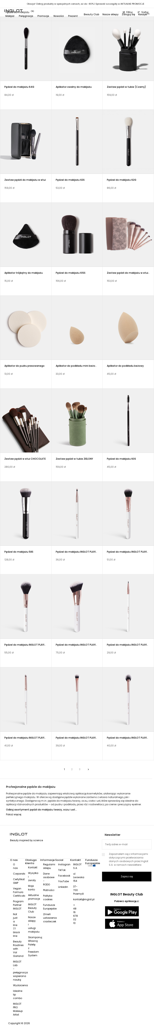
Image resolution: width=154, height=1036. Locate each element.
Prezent (73, 16)
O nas (15, 866)
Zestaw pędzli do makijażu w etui (25, 180)
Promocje (43, 16)
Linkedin (63, 887)
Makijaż (9, 16)
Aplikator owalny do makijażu (74, 87)
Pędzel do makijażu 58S (18, 551)
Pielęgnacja (26, 16)
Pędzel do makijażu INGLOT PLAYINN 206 (28, 737)
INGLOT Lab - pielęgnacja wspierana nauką (20, 970)
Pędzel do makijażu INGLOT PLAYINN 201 (79, 644)
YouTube (63, 881)
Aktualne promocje (34, 896)
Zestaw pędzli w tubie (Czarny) (126, 87)
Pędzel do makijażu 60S (121, 458)
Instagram (64, 864)
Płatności (48, 890)
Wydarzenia (20, 985)
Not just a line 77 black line (16, 925)
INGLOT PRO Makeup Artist (18, 1009)
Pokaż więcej (13, 814)
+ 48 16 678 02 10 (75, 914)
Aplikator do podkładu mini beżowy (77, 365)
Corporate (19, 873)
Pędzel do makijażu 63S (70, 180)
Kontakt (32, 867)
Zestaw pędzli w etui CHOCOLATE (25, 458)
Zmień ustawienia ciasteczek (50, 917)
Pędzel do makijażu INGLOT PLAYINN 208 (80, 551)
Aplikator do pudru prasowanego (24, 365)
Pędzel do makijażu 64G (19, 87)
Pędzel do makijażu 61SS (70, 273)
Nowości (59, 16)
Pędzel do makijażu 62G (121, 180)
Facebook (64, 875)
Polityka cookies (48, 897)
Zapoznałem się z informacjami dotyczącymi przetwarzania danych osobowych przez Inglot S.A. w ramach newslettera (127, 859)
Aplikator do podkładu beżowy (125, 365)
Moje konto (31, 887)
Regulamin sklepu (50, 866)
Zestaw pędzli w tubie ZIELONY (74, 458)
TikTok (62, 870)
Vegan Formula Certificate (19, 892)
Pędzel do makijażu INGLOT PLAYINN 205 (80, 737)
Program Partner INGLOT (18, 905)
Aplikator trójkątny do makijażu (23, 273)
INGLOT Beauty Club (32, 908)
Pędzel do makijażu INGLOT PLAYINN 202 (28, 644)
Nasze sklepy (110, 14)
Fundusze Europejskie (50, 906)
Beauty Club (91, 14)
